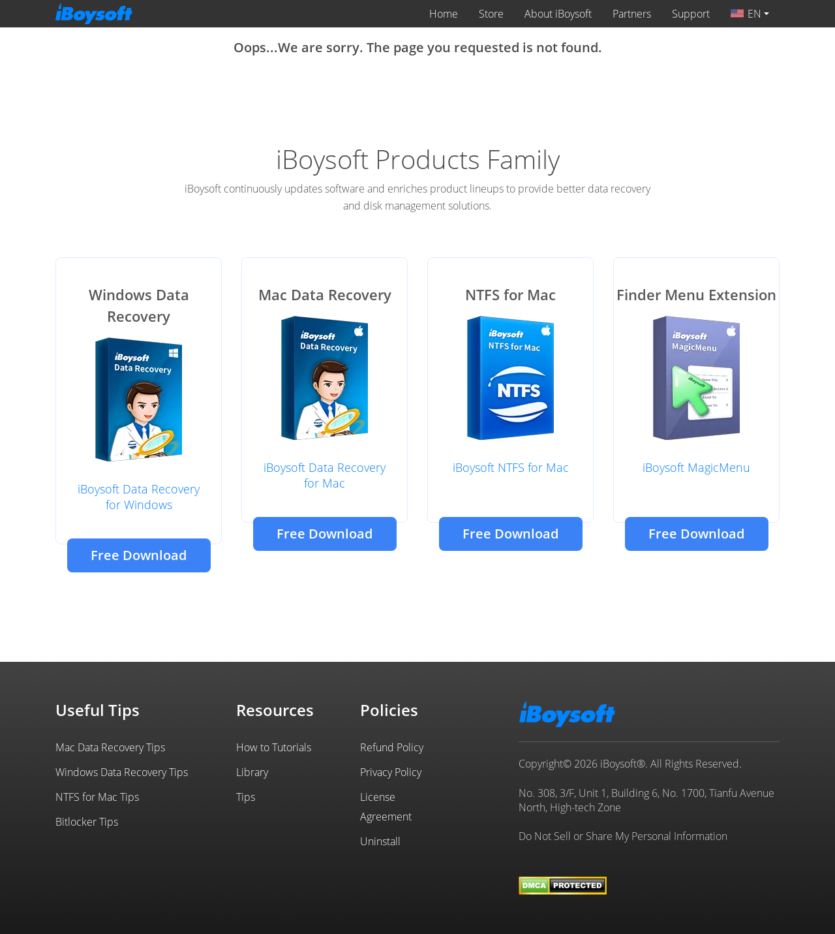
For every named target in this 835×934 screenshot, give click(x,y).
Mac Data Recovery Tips (110, 747)
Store (491, 14)
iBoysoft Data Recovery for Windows (139, 496)
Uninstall (380, 841)
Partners (632, 14)
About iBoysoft (558, 14)
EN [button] (746, 14)
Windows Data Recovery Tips (121, 772)
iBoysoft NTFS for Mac (511, 467)
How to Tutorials (273, 747)
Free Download (139, 555)
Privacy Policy (390, 772)
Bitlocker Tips (86, 822)
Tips (245, 797)
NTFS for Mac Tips (97, 797)
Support (691, 14)
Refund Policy (391, 747)
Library (252, 772)
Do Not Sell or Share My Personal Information (623, 836)
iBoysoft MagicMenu (696, 467)
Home (443, 14)
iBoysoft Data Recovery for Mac (325, 475)
